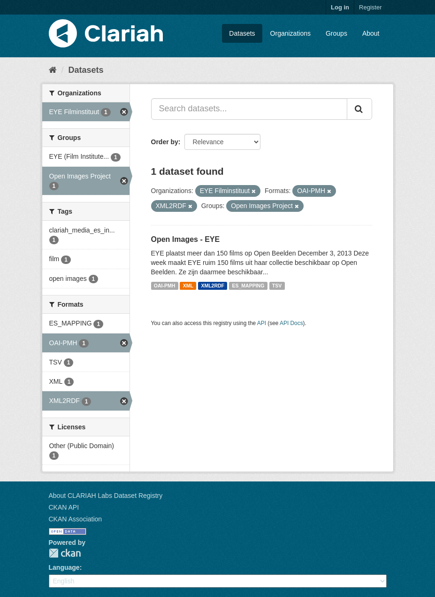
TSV (277, 285)
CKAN (65, 553)
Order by (164, 142)
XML (188, 285)
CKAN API (64, 507)
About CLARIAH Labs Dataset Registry (106, 495)
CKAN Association (75, 519)
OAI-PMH (165, 285)
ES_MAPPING (248, 285)
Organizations (290, 33)
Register (370, 7)
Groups (336, 33)
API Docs (291, 323)
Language (64, 567)
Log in (340, 7)
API (261, 323)
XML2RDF (212, 285)
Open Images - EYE (185, 239)
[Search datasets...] (249, 109)
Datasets (242, 33)
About (371, 33)
